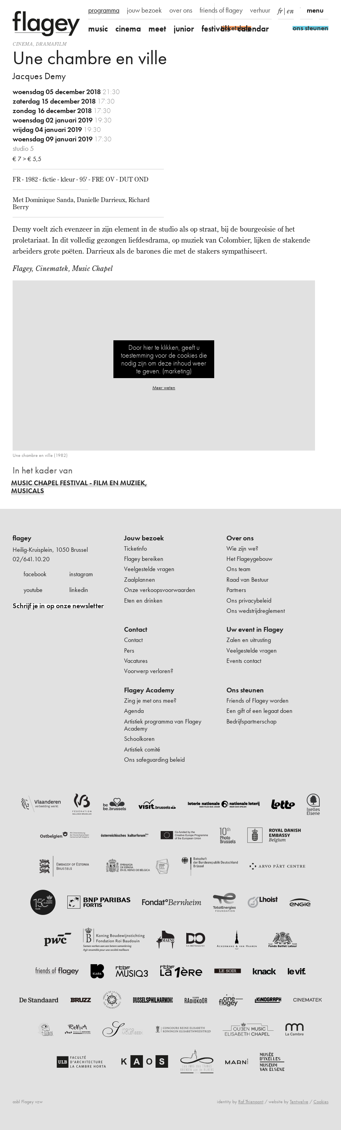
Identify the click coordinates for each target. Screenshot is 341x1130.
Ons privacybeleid (248, 600)
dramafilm (51, 44)
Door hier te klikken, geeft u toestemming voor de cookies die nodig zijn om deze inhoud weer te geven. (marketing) (164, 359)
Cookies (320, 1101)
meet (157, 28)
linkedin (78, 590)
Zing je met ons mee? (150, 700)
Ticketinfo (135, 548)
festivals (216, 28)
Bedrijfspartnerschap (251, 721)
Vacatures (136, 661)
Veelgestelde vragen (149, 569)
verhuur (260, 10)
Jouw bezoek (144, 538)
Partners (236, 590)
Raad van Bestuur (247, 579)
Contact (135, 629)
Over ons (240, 538)
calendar (253, 28)
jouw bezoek (144, 10)
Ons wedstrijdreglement (255, 611)
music (98, 28)
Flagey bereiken (143, 559)
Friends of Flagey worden (257, 700)
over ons (180, 10)
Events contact (243, 661)
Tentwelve (299, 1101)
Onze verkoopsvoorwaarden (159, 590)
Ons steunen (245, 690)
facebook (35, 574)
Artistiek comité (142, 749)
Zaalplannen (139, 579)
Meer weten (163, 387)
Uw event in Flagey (255, 629)
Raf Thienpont (250, 1101)
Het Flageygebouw (249, 559)
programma (103, 10)
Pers (129, 650)
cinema (128, 28)
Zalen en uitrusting (248, 640)
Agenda (134, 711)
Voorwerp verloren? (148, 671)
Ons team (238, 569)
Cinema (23, 44)
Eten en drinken (143, 600)
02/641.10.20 (31, 559)
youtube (33, 590)
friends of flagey (221, 10)
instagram (81, 574)
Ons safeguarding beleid (154, 759)
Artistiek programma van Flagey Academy (162, 725)
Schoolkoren (139, 739)
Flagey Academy (149, 690)
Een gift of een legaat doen (259, 711)
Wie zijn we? (242, 548)
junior (184, 28)
